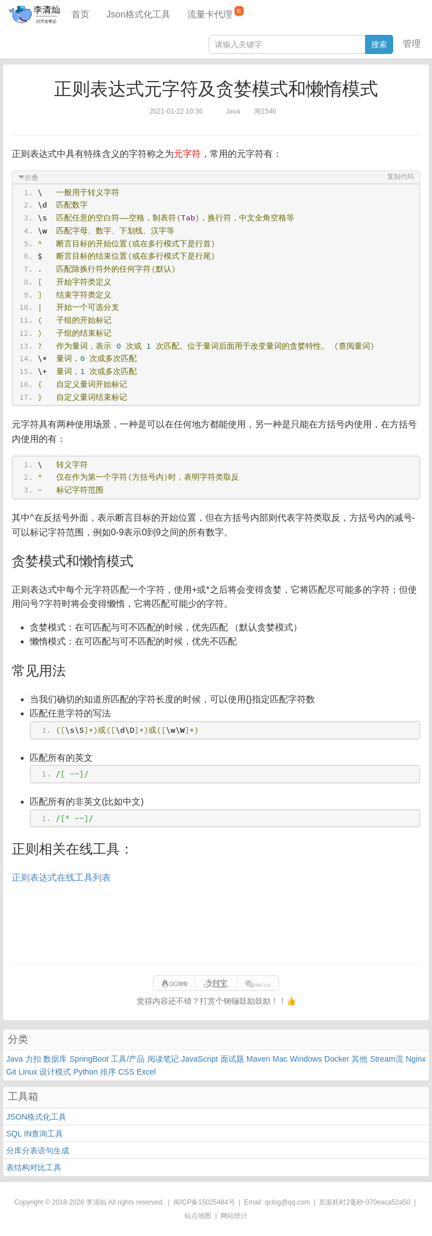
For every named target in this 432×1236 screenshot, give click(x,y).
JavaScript (199, 1058)
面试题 (232, 1058)
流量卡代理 (215, 12)
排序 (108, 1071)
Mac (280, 1058)
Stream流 (386, 1058)
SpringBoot (89, 1058)
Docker (337, 1058)
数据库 (55, 1058)
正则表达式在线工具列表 (61, 877)
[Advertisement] (216, 924)
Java (14, 1058)
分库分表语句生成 (37, 1150)
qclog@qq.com (287, 1202)
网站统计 (234, 1216)
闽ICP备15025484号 (204, 1202)
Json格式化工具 (138, 14)
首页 (80, 14)
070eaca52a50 (388, 1202)
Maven (258, 1058)
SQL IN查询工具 (34, 1133)
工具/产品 (128, 1058)
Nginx (416, 1058)
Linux (28, 1071)
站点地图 (198, 1216)
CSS (126, 1071)
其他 (359, 1058)
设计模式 (55, 1071)
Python (85, 1071)
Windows (306, 1058)
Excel (146, 1071)
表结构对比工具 (33, 1167)
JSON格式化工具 (36, 1116)
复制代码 (400, 176)
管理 (412, 43)
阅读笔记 (163, 1058)
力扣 (33, 1058)
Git (11, 1071)
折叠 (31, 178)
